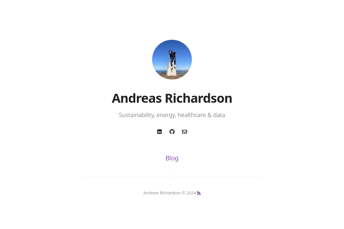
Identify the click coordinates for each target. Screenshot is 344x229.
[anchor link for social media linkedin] (159, 133)
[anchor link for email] (184, 133)
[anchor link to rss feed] (198, 193)
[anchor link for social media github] (172, 133)
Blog (172, 158)
